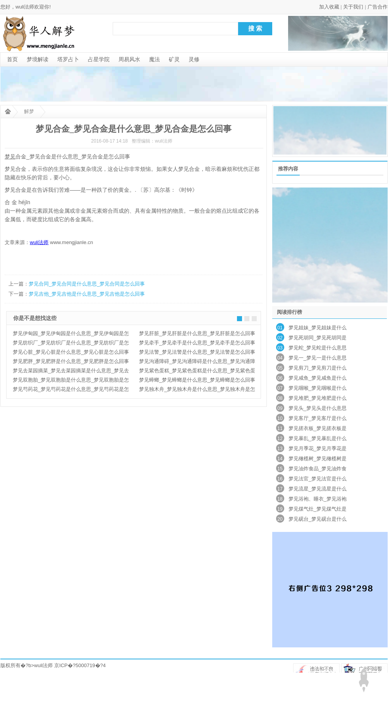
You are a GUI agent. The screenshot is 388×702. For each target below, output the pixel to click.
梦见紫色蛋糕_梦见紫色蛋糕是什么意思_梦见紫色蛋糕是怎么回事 (197, 371)
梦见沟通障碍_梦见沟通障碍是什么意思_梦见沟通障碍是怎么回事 (197, 362)
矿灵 (174, 59)
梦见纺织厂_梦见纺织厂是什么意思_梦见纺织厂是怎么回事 (71, 344)
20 (279, 519)
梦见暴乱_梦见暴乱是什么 (317, 438)
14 (279, 458)
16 (279, 479)
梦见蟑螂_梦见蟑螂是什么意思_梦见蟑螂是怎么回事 (197, 380)
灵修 (194, 59)
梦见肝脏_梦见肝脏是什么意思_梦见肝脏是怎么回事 (197, 333)
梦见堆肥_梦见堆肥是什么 (317, 398)
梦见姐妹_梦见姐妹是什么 (317, 327)
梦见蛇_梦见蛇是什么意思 (317, 348)
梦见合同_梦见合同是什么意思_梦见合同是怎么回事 (87, 284)
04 (279, 358)
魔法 (154, 59)
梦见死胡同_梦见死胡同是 (317, 338)
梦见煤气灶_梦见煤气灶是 (317, 509)
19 (279, 509)
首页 (12, 59)
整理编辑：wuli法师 (152, 141)
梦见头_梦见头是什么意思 (317, 408)
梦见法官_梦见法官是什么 (317, 479)
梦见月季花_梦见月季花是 (317, 448)
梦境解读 (37, 59)
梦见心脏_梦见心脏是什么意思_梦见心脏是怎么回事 (71, 352)
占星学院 (99, 59)
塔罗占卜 (68, 59)
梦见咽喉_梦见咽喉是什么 (317, 388)
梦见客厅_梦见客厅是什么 (317, 418)
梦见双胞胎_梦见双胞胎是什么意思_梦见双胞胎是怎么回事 (71, 381)
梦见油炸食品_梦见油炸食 (317, 468)
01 (279, 327)
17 (279, 489)
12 (279, 438)
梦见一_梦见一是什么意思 (317, 358)
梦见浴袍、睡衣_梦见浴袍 (317, 499)
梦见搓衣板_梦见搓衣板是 (317, 428)
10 (279, 418)
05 (279, 368)
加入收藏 (329, 7)
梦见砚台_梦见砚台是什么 (317, 519)
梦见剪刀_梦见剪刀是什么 (317, 368)
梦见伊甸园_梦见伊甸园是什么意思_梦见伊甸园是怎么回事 (71, 334)
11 (279, 428)
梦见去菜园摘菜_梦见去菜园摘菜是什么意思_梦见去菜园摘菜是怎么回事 (71, 371)
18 (279, 499)
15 (279, 468)
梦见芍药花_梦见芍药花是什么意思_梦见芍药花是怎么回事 (71, 390)
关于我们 (353, 7)
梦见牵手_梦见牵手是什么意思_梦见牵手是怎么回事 (197, 343)
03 (279, 348)
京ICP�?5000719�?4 (80, 665)
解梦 (29, 111)
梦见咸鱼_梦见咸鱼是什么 (317, 378)
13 (279, 448)
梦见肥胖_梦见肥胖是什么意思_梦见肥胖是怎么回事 (71, 361)
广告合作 (377, 7)
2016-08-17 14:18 (109, 141)
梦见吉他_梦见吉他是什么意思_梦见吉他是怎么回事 (87, 294)
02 (279, 338)
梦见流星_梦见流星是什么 (317, 489)
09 (279, 408)
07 (279, 388)
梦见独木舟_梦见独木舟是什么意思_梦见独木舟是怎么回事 (197, 390)
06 (279, 378)
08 (279, 398)
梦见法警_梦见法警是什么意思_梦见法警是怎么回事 (197, 352)
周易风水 (129, 59)
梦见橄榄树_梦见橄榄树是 (317, 458)
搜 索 (255, 28)
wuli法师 (43, 665)
